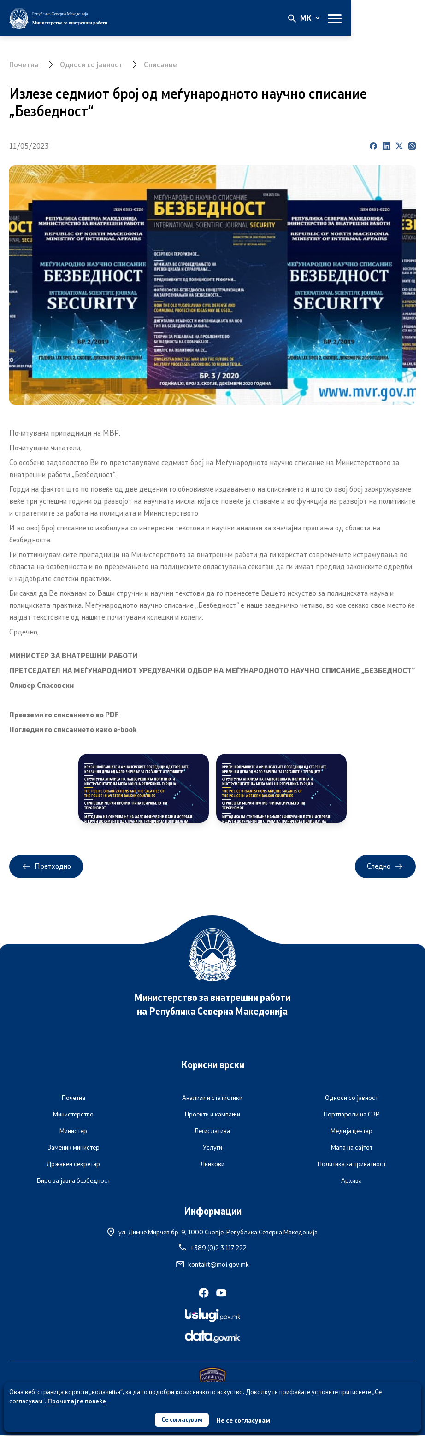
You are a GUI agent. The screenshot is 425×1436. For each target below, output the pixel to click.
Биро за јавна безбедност (73, 1181)
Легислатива (212, 1132)
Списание (162, 64)
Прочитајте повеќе (76, 1399)
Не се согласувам (245, 1419)
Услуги (212, 1148)
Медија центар (351, 1132)
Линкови (212, 1165)
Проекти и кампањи (212, 1115)
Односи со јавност (92, 64)
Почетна (24, 64)
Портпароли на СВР (352, 1115)
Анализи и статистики (212, 1098)
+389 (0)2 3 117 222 (213, 1248)
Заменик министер (73, 1148)
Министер (73, 1132)
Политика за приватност (352, 1165)
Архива (351, 1181)
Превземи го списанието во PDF (64, 714)
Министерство (73, 1115)
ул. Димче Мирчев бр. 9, (212, 1232)
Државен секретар (73, 1165)
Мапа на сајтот (351, 1148)
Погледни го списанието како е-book (74, 729)
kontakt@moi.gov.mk (212, 1265)
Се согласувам (182, 1419)
